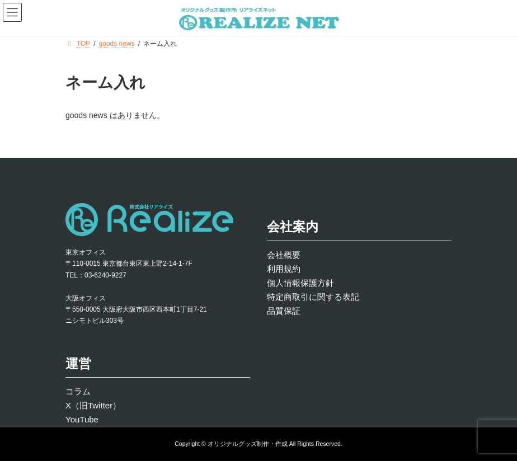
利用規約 (283, 268)
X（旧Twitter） (93, 405)
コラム (78, 391)
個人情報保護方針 (300, 282)
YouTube (81, 419)
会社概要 (283, 254)
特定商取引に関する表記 (313, 296)
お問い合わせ (96, 168)
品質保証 (283, 310)
